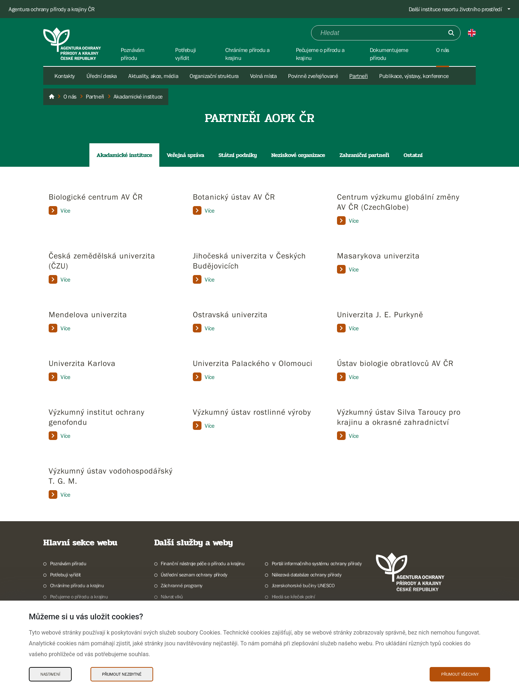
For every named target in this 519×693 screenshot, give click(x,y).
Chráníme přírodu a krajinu (77, 585)
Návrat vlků (172, 597)
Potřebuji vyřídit (65, 575)
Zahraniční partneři (364, 155)
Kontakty (64, 76)
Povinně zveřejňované (313, 76)
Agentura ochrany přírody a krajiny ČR (51, 9)
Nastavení (50, 674)
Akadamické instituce (124, 155)
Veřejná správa (185, 155)
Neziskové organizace (298, 155)
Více (59, 210)
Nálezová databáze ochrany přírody (307, 575)
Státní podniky (237, 155)
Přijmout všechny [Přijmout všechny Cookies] (460, 674)
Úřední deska (101, 76)
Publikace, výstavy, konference (413, 76)
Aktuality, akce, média (153, 76)
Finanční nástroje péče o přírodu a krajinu (202, 563)
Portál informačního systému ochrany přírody (317, 563)
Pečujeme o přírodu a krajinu (79, 597)
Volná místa (263, 76)
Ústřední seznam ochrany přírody (194, 575)
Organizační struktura (214, 76)
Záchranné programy (182, 585)
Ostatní (413, 155)
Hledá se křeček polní (293, 597)
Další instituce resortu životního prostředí (455, 9)
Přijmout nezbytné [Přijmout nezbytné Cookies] (122, 674)
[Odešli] (451, 33)
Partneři (358, 76)
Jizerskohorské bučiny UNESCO (303, 585)
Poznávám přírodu (68, 563)
